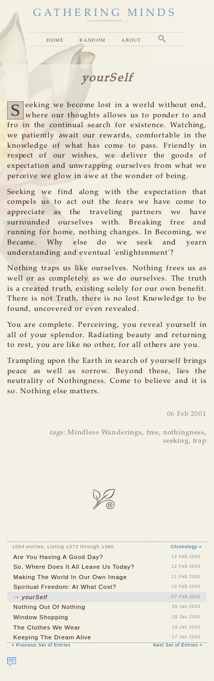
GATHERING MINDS (105, 13)
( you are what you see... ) (107, 21)
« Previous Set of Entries (41, 645)
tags (56, 432)
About (131, 40)
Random (92, 40)
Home (55, 40)
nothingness (184, 432)
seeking (176, 441)
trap (200, 441)
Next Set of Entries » (177, 645)
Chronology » (186, 546)
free (152, 432)
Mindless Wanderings (105, 432)
